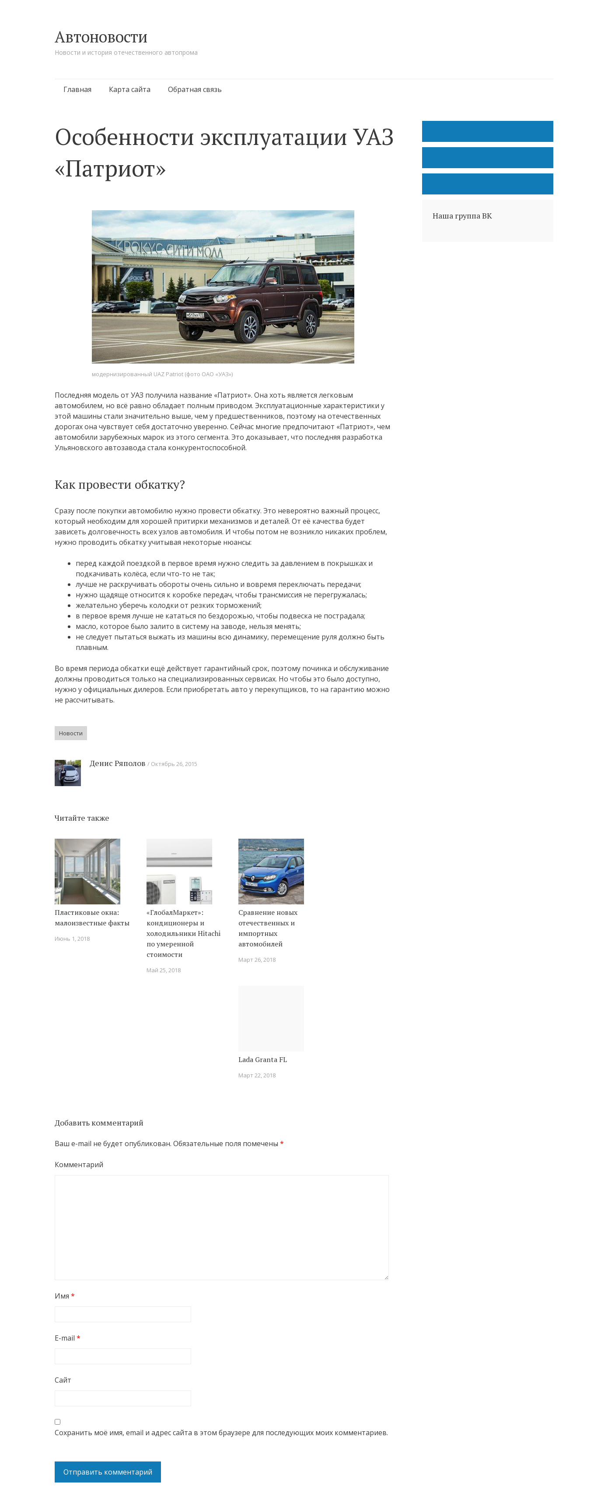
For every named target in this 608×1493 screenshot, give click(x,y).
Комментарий (79, 1164)
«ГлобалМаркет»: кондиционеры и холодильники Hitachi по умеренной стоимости (183, 933)
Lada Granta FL (262, 1059)
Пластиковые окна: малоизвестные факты (92, 917)
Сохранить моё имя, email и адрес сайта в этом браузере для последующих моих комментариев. (221, 1432)
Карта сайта (129, 89)
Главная (77, 89)
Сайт (63, 1380)
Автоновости (101, 36)
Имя (65, 1296)
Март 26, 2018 (257, 960)
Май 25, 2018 (164, 970)
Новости (71, 733)
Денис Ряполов (118, 763)
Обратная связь (195, 89)
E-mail (67, 1338)
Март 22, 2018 (257, 1075)
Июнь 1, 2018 (72, 938)
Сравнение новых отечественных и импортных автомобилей (267, 928)
